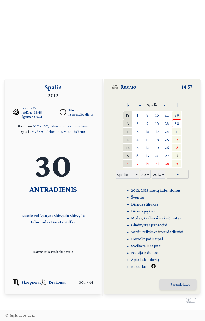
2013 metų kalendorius (161, 190)
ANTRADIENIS (53, 189)
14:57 (187, 87)
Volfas (69, 222)
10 (147, 131)
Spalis (53, 87)
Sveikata (138, 245)
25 (167, 139)
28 (167, 163)
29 (177, 115)
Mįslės (136, 218)
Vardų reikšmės (144, 232)
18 (157, 139)
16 (157, 123)
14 (147, 163)
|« (128, 105)
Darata (57, 222)
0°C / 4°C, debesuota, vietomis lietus (61, 126)
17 (157, 131)
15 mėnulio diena (80, 114)
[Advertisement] (102, 37)
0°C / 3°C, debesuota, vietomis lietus (58, 131)
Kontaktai (139, 266)
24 (167, 131)
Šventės (137, 197)
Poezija (137, 252)
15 (157, 115)
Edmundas (40, 222)
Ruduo (128, 87)
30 (177, 123)
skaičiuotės (171, 218)
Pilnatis (73, 110)
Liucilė (27, 215)
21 (157, 163)
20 (157, 155)
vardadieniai (172, 232)
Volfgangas (43, 215)
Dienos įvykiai (143, 211)
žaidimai (151, 218)
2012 (135, 190)
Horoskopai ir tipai (147, 238)
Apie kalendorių (145, 259)
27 (167, 155)
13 (147, 155)
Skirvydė (77, 215)
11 (147, 139)
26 (167, 147)
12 (147, 147)
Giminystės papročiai (149, 225)
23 (167, 123)
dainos (153, 252)
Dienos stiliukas (144, 204)
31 (177, 131)
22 (167, 115)
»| (176, 105)
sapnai (155, 245)
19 (157, 147)
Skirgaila (61, 215)
